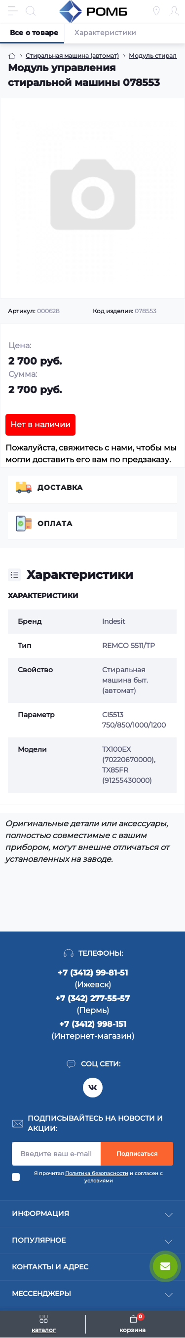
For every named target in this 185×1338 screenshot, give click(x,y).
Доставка (60, 487)
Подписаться (136, 1153)
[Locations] (156, 11)
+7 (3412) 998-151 (92, 1024)
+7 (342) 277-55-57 (92, 998)
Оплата (55, 523)
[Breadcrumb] (12, 56)
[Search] (31, 11)
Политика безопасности (96, 1173)
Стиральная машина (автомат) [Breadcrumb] (72, 55)
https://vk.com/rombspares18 (92, 1088)
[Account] (174, 11)
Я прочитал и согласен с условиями (98, 1177)
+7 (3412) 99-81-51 (93, 972)
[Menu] (13, 11)
